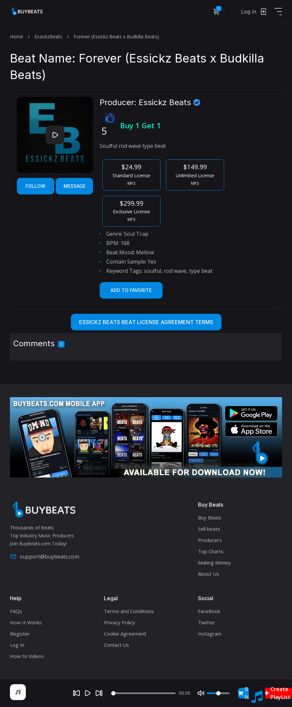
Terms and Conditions (129, 611)
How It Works (26, 622)
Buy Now (247, 693)
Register (20, 633)
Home (16, 36)
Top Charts (210, 551)
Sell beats (209, 528)
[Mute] (201, 693)
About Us (208, 573)
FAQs (16, 611)
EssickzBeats (48, 36)
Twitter (206, 622)
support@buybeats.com (44, 556)
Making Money (214, 562)
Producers (210, 540)
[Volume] (218, 693)
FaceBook (209, 611)
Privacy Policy (119, 622)
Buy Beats (209, 517)
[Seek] (143, 693)
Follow (35, 186)
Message (74, 186)
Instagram (209, 633)
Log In (17, 645)
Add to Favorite (131, 290)
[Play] (88, 693)
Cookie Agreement (125, 633)
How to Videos (27, 656)
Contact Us (116, 645)
